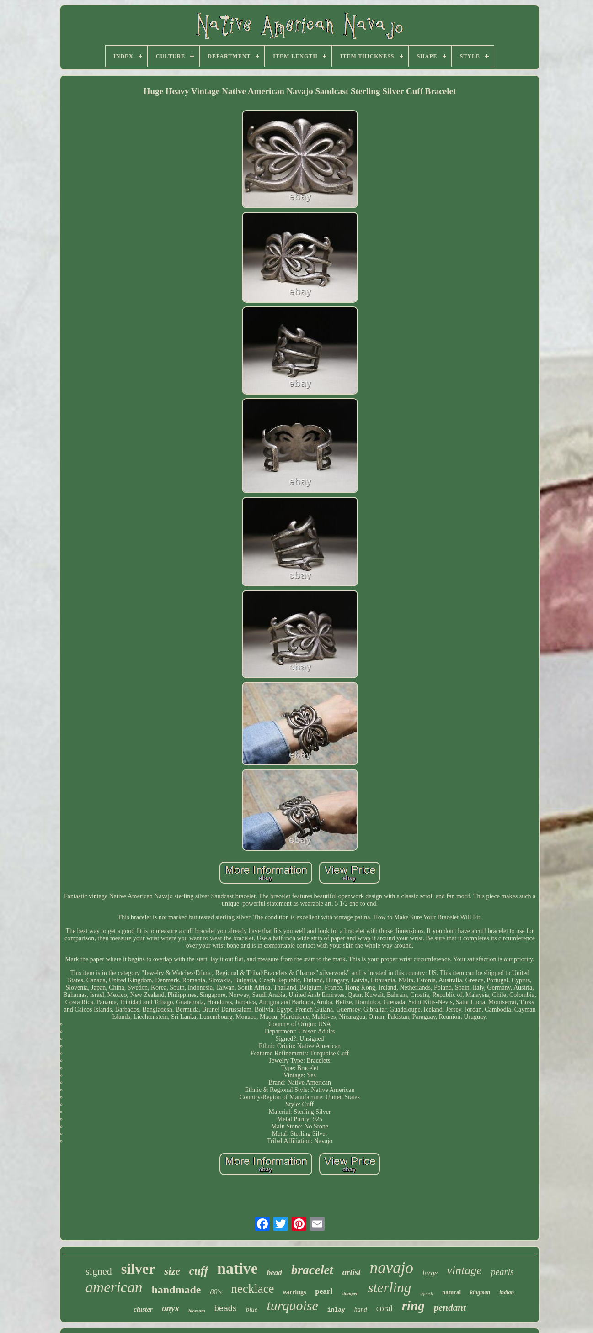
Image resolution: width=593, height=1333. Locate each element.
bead (274, 1272)
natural (451, 1292)
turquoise (292, 1305)
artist (351, 1272)
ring (413, 1305)
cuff (198, 1271)
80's (216, 1292)
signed (98, 1271)
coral (384, 1308)
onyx (170, 1308)
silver (138, 1268)
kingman (480, 1292)
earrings (294, 1292)
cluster (143, 1309)
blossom (196, 1310)
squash (426, 1293)
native (237, 1268)
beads (225, 1308)
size (172, 1271)
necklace (252, 1289)
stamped (350, 1293)
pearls (502, 1272)
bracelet (312, 1270)
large (430, 1273)
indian (506, 1292)
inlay (336, 1310)
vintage (464, 1270)
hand (360, 1309)
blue (252, 1309)
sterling (389, 1288)
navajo (391, 1268)
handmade (176, 1290)
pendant (450, 1307)
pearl (323, 1291)
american (114, 1287)
